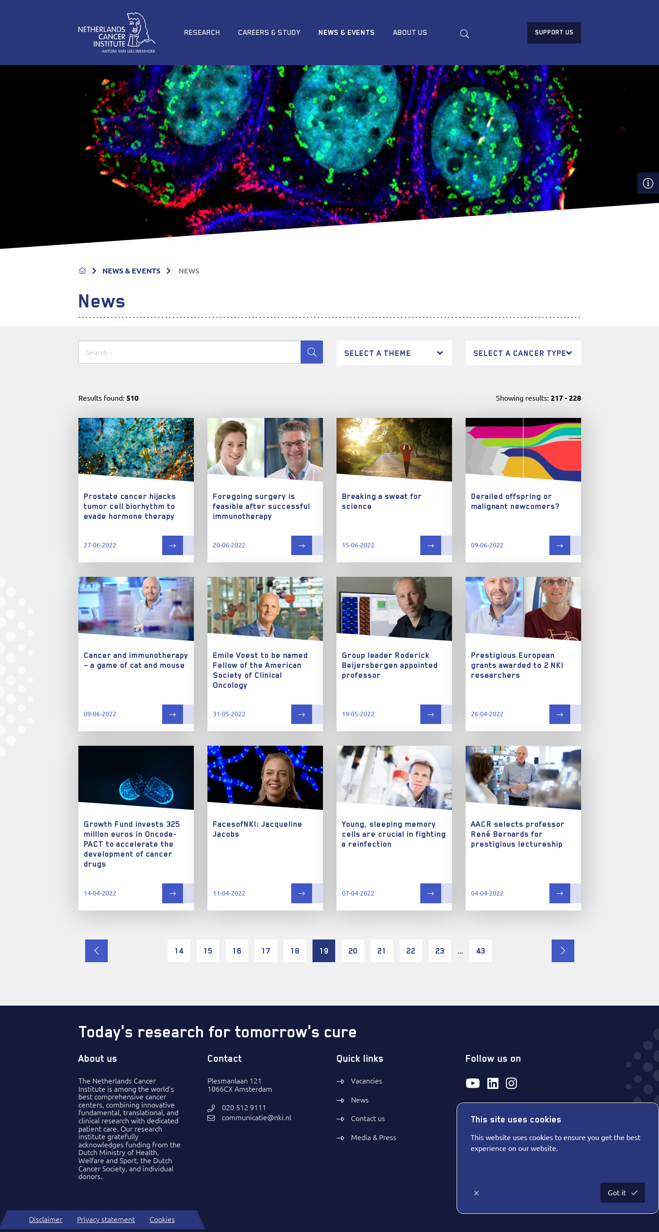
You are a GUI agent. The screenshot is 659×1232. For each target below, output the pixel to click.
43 (480, 950)
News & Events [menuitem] (346, 33)
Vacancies (366, 1081)
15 (207, 950)
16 (236, 950)
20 (352, 950)
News (360, 1100)
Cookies (162, 1219)
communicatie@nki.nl (256, 1118)
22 (410, 950)
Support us (554, 32)
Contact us (368, 1118)
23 (439, 950)
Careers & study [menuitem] (269, 33)
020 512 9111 (244, 1108)
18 (294, 950)
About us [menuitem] (410, 33)
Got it (618, 1193)
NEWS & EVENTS (131, 270)
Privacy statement (106, 1219)
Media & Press (373, 1137)
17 (265, 950)
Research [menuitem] (202, 33)
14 (178, 950)
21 (381, 950)
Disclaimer (46, 1219)
